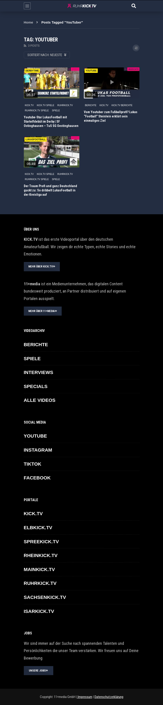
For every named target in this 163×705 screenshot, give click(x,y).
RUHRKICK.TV (65, 105)
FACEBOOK (37, 477)
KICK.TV (29, 105)
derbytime (32, 70)
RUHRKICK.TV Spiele (37, 110)
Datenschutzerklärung (109, 697)
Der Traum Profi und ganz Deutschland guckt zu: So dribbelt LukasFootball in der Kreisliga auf (50, 190)
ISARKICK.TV (39, 611)
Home (28, 22)
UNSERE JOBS (38, 670)
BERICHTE (91, 105)
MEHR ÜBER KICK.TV (41, 266)
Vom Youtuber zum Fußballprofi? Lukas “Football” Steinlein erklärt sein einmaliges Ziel (110, 116)
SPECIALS (36, 386)
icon (51, 82)
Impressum (84, 697)
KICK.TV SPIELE (45, 105)
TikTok (32, 464)
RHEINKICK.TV (41, 555)
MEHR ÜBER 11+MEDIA (42, 311)
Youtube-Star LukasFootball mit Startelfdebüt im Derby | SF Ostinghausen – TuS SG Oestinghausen (51, 121)
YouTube (91, 70)
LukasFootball (36, 139)
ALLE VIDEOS (40, 400)
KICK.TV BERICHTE (122, 105)
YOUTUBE (35, 435)
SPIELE (56, 110)
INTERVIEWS (38, 372)
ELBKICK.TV (38, 527)
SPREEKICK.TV (41, 541)
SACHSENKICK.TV (45, 597)
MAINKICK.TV (39, 569)
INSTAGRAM (38, 450)
